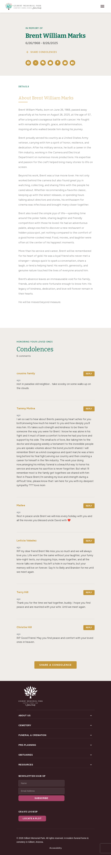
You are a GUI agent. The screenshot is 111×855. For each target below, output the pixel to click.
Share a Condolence (55, 664)
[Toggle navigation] (102, 6)
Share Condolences (41, 52)
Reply (89, 374)
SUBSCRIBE (41, 798)
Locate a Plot (32, 818)
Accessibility (55, 848)
